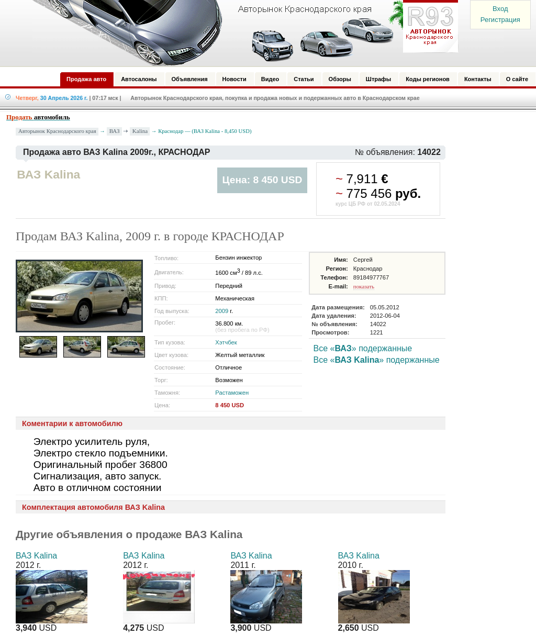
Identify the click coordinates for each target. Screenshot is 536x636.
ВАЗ (114, 131)
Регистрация (500, 20)
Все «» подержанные (363, 348)
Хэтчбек (226, 342)
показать (363, 286)
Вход (500, 9)
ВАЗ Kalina (36, 555)
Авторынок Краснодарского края (57, 131)
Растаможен (232, 392)
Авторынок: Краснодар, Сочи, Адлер (241, 33)
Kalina (140, 131)
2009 (221, 311)
